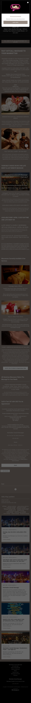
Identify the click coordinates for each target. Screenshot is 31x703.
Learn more (15, 22)
